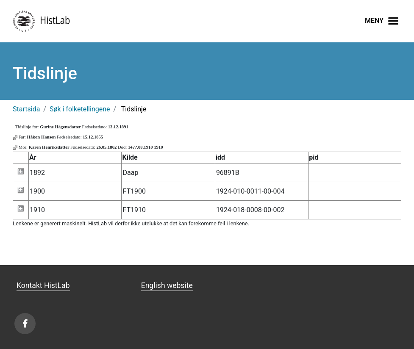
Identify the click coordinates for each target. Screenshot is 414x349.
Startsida (26, 109)
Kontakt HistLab (43, 285)
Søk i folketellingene (80, 109)
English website (167, 285)
